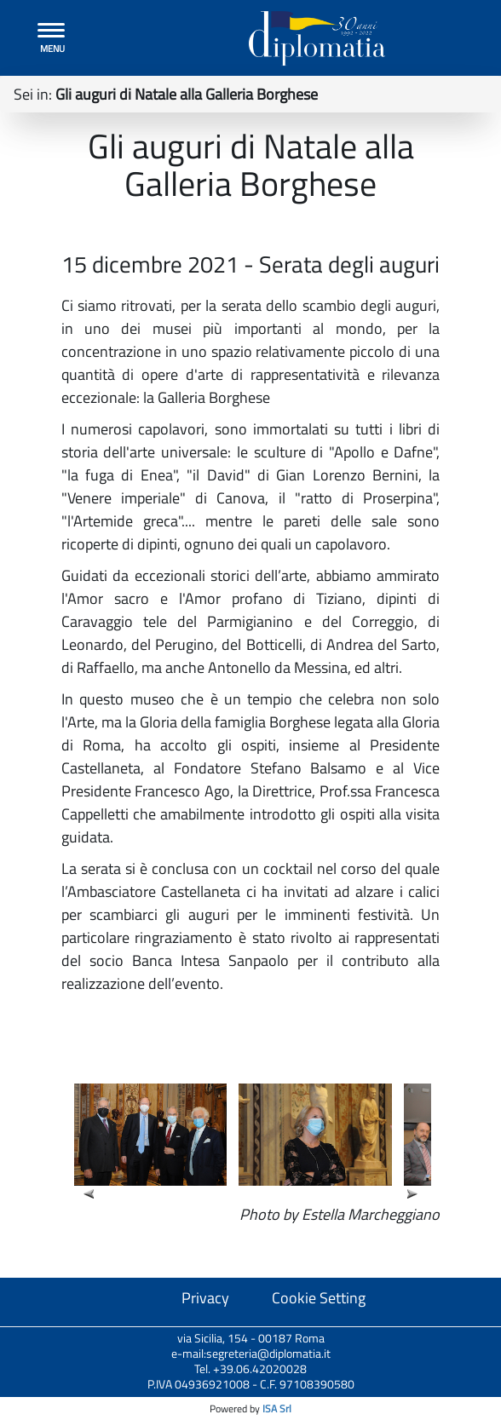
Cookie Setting (319, 1297)
